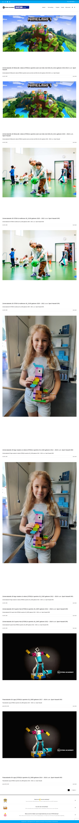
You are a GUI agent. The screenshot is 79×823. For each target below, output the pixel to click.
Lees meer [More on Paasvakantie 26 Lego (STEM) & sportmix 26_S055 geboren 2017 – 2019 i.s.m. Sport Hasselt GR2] (75, 706)
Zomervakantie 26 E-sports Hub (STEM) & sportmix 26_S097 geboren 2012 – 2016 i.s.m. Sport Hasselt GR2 (35, 609)
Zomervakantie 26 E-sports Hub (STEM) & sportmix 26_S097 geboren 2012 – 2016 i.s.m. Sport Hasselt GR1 (35, 621)
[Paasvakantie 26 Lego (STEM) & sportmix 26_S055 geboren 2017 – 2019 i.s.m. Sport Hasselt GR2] (39, 665)
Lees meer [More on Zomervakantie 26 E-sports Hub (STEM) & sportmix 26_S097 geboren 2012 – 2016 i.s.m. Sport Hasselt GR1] (75, 628)
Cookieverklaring (55, 821)
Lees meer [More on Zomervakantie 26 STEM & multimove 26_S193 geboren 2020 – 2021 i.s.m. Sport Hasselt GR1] (75, 310)
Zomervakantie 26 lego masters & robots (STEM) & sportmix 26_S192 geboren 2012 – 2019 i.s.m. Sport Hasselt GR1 (37, 596)
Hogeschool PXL (32, 821)
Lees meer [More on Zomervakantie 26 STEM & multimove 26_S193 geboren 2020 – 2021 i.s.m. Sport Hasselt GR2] (75, 224)
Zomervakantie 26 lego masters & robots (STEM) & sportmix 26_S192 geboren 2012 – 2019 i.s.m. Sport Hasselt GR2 (37, 450)
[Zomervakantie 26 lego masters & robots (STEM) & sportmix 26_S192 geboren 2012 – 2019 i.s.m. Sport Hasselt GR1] (39, 528)
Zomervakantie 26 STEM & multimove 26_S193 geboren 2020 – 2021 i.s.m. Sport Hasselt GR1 (31, 303)
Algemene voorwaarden (40, 821)
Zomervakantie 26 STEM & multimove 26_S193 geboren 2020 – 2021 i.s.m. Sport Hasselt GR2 (31, 218)
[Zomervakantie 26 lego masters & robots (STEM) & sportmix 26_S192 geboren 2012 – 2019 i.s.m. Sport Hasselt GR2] (39, 381)
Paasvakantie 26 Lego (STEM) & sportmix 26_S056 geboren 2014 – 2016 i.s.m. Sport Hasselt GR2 (32, 777)
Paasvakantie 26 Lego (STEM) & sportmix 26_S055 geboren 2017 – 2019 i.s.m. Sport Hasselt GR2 (32, 699)
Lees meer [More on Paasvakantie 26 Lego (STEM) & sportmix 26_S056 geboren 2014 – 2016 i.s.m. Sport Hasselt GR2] (75, 784)
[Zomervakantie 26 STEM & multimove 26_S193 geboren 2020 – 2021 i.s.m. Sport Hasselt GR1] (39, 265)
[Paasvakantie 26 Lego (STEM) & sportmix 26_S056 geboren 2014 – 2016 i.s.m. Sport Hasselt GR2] (39, 743)
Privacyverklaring (48, 821)
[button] (74, 7)
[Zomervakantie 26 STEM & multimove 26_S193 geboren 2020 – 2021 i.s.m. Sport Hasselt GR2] (39, 181)
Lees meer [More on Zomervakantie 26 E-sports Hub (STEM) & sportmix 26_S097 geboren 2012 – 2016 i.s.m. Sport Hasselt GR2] (75, 615)
